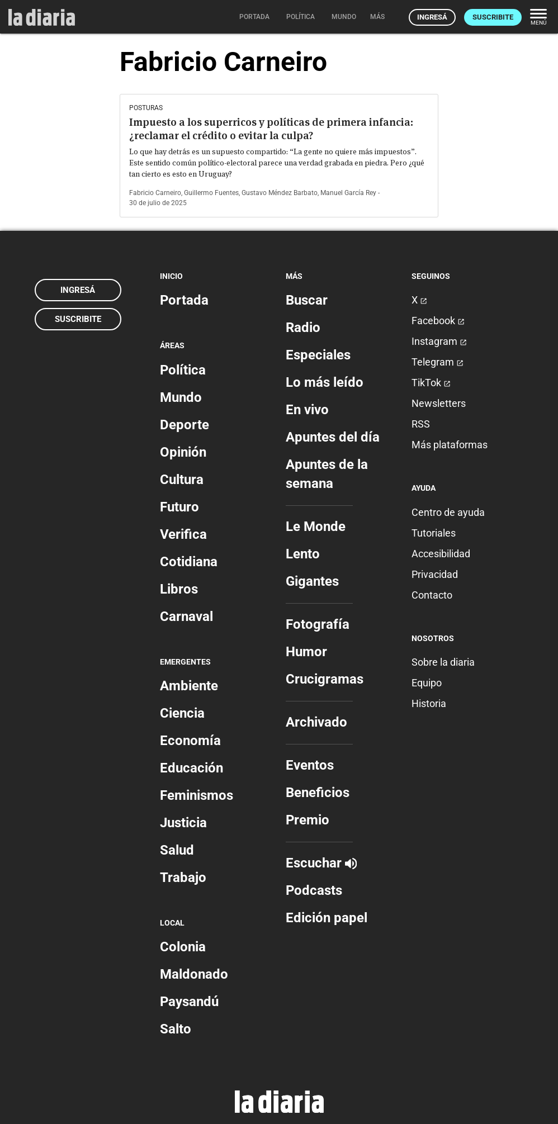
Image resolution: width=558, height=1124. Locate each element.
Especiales (318, 355)
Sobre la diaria (443, 662)
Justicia (183, 823)
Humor (306, 652)
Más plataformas (450, 444)
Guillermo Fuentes (211, 193)
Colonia (183, 947)
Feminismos (196, 795)
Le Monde (316, 526)
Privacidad (435, 574)
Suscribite (492, 17)
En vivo (307, 410)
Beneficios (317, 792)
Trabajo (183, 877)
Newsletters (439, 403)
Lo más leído (324, 382)
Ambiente (189, 686)
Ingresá (432, 17)
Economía (190, 740)
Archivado (316, 722)
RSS (421, 424)
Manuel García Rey (348, 193)
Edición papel (326, 918)
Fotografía (317, 624)
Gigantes (312, 581)
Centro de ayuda (448, 512)
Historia (429, 703)
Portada (184, 300)
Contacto (432, 595)
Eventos (310, 765)
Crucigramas (324, 679)
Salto (175, 1029)
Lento (303, 554)
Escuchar (321, 863)
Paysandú (189, 1001)
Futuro (179, 507)
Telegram (438, 362)
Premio (307, 820)
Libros (179, 589)
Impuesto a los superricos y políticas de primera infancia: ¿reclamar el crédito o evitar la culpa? (271, 129)
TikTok (431, 382)
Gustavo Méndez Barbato (280, 193)
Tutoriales (434, 533)
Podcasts (314, 890)
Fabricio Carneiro (155, 193)
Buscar (307, 300)
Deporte (184, 425)
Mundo (181, 397)
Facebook (438, 320)
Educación (191, 768)
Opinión (183, 452)
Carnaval (186, 616)
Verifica (183, 534)
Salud (177, 850)
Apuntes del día (333, 437)
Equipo (427, 683)
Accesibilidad (441, 553)
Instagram (439, 341)
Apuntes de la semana (327, 474)
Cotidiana (188, 562)
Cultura (182, 479)
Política (183, 370)
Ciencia (182, 713)
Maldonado (194, 974)
